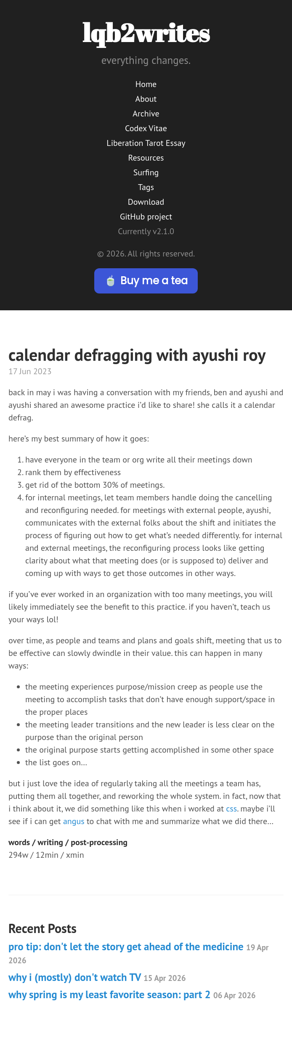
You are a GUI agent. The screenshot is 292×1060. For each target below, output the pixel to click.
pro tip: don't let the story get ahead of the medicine (138, 952)
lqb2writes (145, 32)
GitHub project (146, 216)
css (231, 808)
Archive (146, 113)
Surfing (146, 172)
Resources (146, 157)
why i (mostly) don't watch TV (97, 977)
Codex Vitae (146, 128)
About (146, 98)
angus (74, 821)
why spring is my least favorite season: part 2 (132, 994)
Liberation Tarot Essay (145, 142)
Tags (146, 187)
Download (146, 201)
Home (146, 84)
